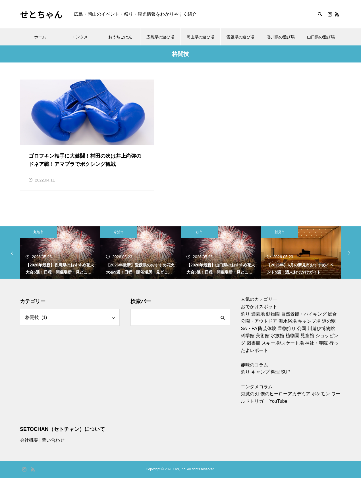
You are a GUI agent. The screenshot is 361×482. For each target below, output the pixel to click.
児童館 (307, 339)
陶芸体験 (267, 332)
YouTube (278, 405)
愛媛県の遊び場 (240, 37)
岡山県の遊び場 (200, 37)
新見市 (280, 236)
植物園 (292, 339)
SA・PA (249, 332)
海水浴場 (288, 325)
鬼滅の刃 (250, 398)
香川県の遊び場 (281, 37)
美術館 (262, 339)
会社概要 (29, 444)
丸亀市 (38, 236)
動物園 (273, 318)
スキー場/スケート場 (283, 347)
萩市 (199, 236)
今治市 (119, 236)
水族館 (277, 339)
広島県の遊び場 (160, 37)
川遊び (314, 332)
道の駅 (329, 325)
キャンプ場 (309, 325)
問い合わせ (53, 444)
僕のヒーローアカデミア (285, 398)
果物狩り (287, 332)
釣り (245, 318)
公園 (301, 332)
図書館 (253, 347)
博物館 (328, 332)
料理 (275, 376)
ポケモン (321, 398)
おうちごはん (120, 37)
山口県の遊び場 (321, 37)
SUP (286, 376)
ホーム (40, 37)
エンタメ (80, 37)
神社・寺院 (316, 347)
